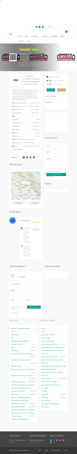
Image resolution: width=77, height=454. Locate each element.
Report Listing (63, 90)
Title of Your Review (16, 284)
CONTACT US (45, 36)
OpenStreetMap (38, 199)
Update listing (53, 90)
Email (48, 152)
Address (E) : (23, 139)
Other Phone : (25, 123)
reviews (58, 84)
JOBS (29, 41)
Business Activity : (25, 109)
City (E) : (25, 133)
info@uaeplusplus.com (35, 442)
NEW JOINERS (54, 36)
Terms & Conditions (56, 450)
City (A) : (25, 136)
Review (13, 290)
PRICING (62, 36)
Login (26, 27)
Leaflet (33, 199)
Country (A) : (25, 129)
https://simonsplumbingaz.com (32, 81)
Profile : (25, 94)
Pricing (46, 450)
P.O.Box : (25, 119)
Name (48, 145)
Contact (66, 450)
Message (48, 158)
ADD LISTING (21, 41)
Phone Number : (25, 113)
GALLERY (26, 36)
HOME (19, 36)
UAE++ (30, 450)
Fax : (14, 116)
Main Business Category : (25, 103)
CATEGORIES (35, 36)
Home (39, 450)
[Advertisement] (38, 13)
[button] (29, 182)
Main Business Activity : (25, 106)
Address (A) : (23, 143)
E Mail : (25, 146)
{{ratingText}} (22, 277)
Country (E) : (25, 126)
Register (32, 27)
